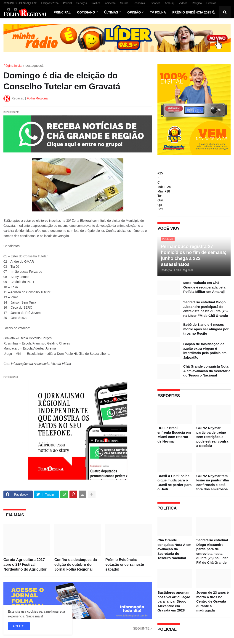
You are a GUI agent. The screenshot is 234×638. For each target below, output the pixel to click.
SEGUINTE (141, 628)
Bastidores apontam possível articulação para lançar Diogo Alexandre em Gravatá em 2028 (173, 601)
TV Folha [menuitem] (158, 12)
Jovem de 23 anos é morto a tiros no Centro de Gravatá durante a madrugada (212, 601)
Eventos (211, 3)
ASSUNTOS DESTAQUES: (20, 3)
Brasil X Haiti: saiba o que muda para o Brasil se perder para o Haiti (174, 482)
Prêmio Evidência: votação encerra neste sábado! (124, 564)
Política (95, 3)
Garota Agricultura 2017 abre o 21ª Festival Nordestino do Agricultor (25, 564)
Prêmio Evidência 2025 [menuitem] (191, 12)
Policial (67, 3)
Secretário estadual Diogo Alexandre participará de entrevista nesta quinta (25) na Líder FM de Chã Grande (205, 309)
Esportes (154, 3)
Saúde (124, 3)
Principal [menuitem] (62, 12)
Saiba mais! (34, 616)
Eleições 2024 (49, 3)
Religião (197, 3)
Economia (139, 3)
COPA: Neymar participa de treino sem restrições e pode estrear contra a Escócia (212, 437)
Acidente (110, 3)
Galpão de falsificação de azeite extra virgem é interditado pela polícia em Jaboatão (204, 350)
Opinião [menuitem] (134, 12)
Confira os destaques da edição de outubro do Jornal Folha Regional (75, 564)
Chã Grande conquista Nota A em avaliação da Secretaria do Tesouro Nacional (206, 370)
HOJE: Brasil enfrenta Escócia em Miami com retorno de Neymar (174, 434)
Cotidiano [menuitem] (86, 12)
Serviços (81, 3)
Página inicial (12, 65)
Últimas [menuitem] (111, 12)
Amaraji (169, 3)
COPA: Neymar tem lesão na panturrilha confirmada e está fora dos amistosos (212, 482)
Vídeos (183, 3)
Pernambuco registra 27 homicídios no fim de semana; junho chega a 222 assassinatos (193, 255)
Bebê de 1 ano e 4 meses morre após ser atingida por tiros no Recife (206, 329)
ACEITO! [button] (19, 626)
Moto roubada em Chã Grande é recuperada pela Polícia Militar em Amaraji (204, 287)
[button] (214, 12)
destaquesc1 (35, 65)
